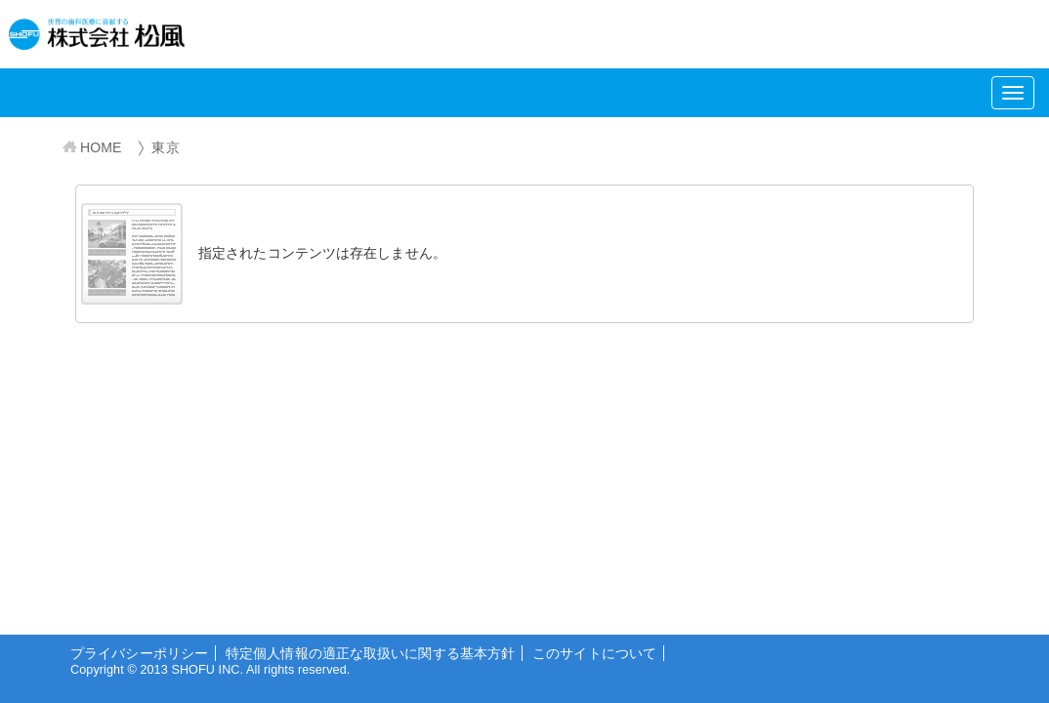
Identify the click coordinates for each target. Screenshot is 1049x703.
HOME (100, 147)
